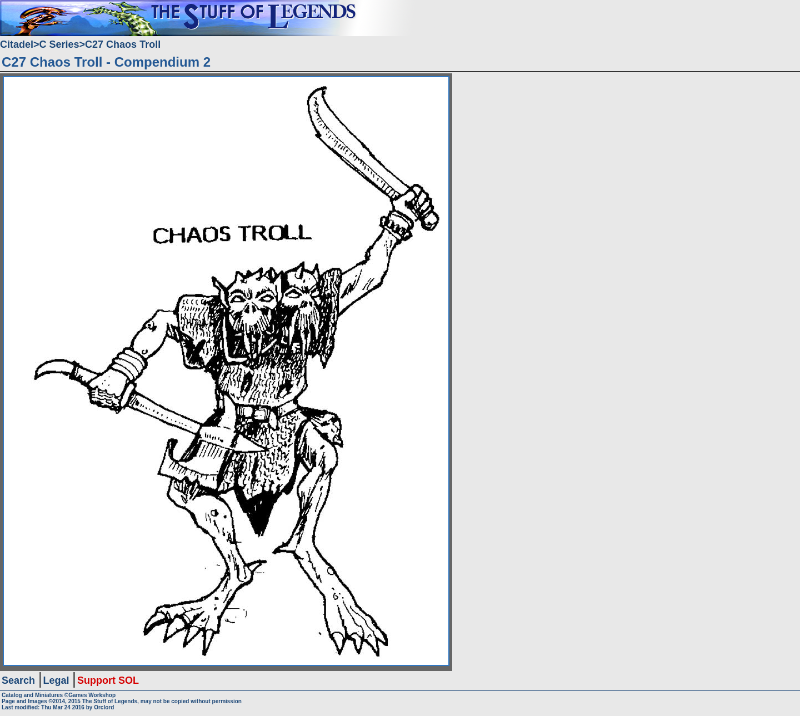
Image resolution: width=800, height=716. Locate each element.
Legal (56, 680)
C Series (59, 44)
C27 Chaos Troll (123, 44)
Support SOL (108, 680)
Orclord (104, 707)
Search (18, 680)
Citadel (16, 44)
